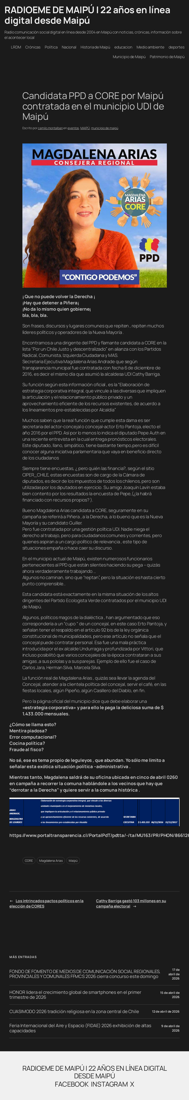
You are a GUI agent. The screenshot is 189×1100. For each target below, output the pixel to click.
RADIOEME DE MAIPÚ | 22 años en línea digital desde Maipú (87, 14)
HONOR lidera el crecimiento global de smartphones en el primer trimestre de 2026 (75, 995)
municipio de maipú (104, 128)
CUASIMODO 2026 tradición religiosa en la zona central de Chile (74, 1011)
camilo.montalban (50, 128)
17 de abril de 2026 (174, 973)
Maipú (73, 860)
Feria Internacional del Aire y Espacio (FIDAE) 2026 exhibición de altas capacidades (80, 1028)
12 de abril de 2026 (166, 1011)
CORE (29, 860)
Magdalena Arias (51, 860)
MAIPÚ (85, 128)
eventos (73, 128)
